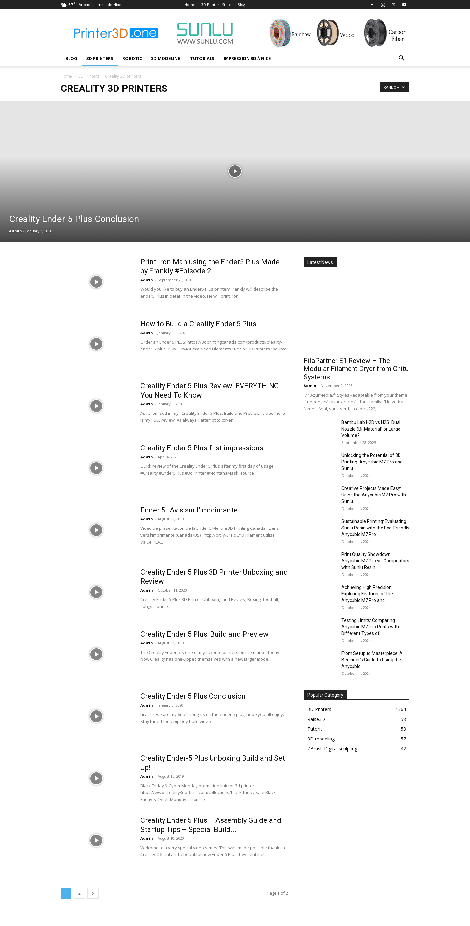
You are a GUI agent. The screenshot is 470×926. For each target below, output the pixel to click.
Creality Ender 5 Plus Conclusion (193, 696)
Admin (15, 230)
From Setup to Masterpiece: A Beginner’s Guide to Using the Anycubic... (372, 660)
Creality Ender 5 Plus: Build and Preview (204, 634)
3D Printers (99, 58)
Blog (241, 4)
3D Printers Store (216, 4)
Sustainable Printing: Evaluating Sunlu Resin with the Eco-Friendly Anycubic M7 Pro (375, 528)
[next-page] (93, 893)
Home (189, 4)
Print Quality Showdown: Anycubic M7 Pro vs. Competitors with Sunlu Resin (375, 561)
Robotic (132, 58)
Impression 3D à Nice (247, 58)
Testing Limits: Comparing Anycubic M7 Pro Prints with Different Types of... (370, 627)
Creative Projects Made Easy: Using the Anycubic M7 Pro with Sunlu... (373, 495)
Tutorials (202, 58)
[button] (401, 59)
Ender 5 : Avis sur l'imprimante (189, 510)
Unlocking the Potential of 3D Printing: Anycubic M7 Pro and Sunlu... (372, 462)
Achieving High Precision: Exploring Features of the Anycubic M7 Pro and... (367, 594)
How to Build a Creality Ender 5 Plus (198, 324)
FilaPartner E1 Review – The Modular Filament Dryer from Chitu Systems (356, 369)
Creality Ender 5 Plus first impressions (201, 448)
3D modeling (166, 58)
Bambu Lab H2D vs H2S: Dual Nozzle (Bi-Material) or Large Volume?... (370, 429)
